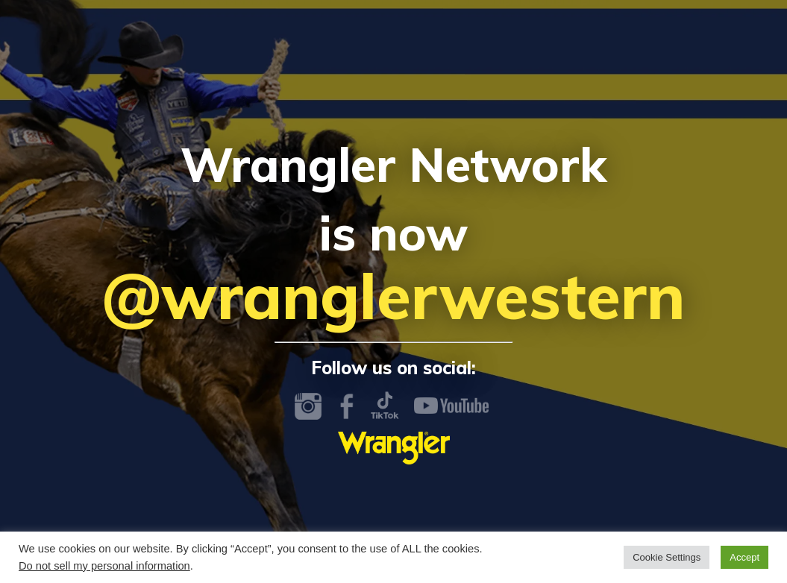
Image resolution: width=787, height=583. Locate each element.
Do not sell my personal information (104, 566)
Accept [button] (744, 557)
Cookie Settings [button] (666, 557)
